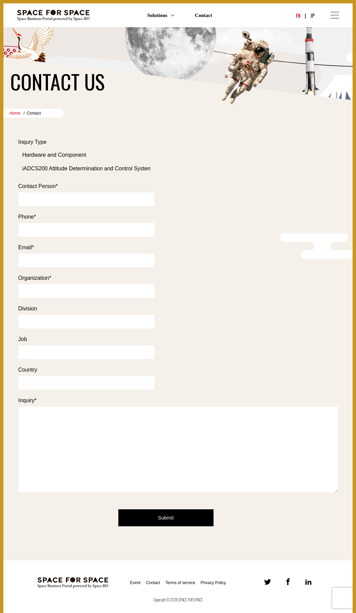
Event (135, 582)
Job (22, 339)
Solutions (157, 15)
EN (298, 15)
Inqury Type (32, 142)
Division (27, 308)
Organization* (34, 278)
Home (15, 113)
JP (312, 15)
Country (27, 370)
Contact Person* (38, 186)
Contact (203, 15)
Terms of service (180, 582)
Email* (26, 247)
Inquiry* (27, 400)
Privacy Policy (213, 582)
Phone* (27, 217)
